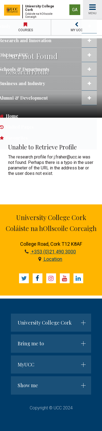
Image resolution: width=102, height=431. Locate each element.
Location (50, 259)
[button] (76, 27)
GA (75, 9)
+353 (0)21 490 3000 (50, 251)
